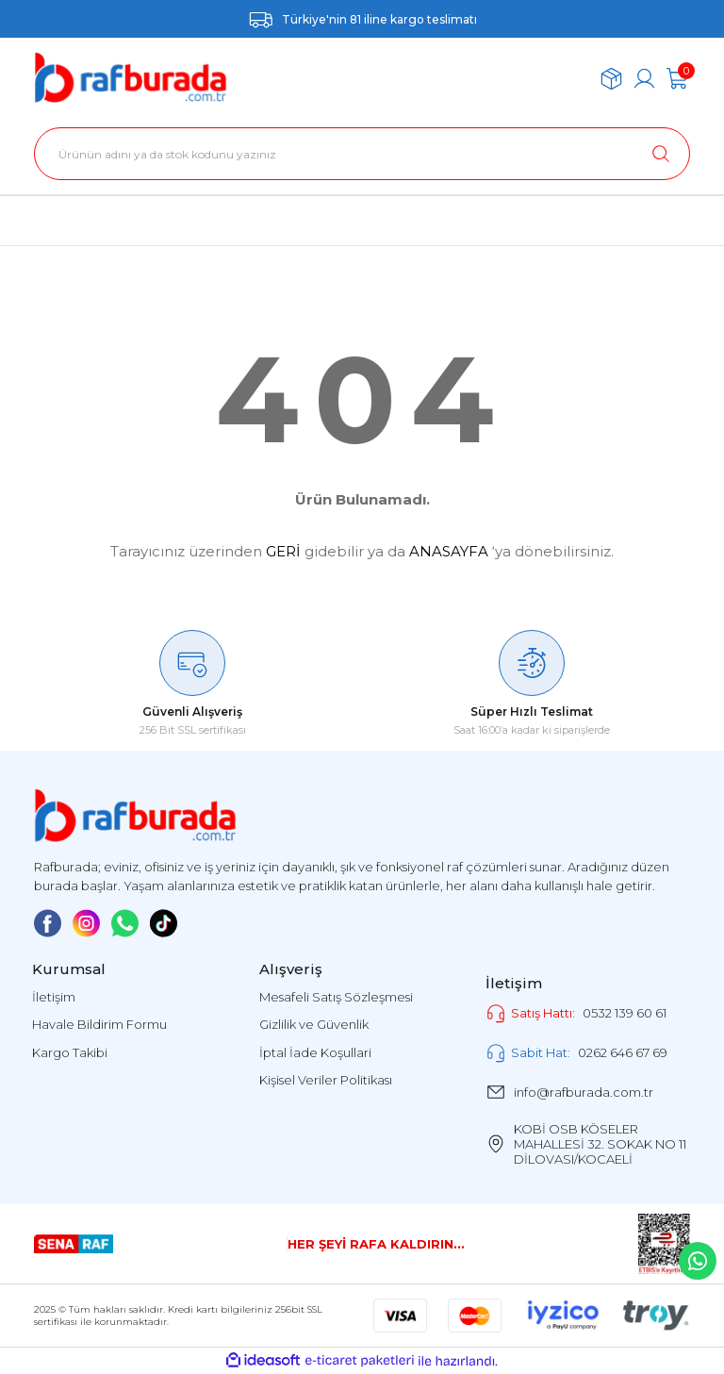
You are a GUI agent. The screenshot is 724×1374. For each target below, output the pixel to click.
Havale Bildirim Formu (99, 1024)
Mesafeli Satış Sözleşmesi (336, 996)
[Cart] (677, 78)
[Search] (362, 153)
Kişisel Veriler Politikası (325, 1079)
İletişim (53, 996)
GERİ (283, 551)
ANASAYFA (448, 551)
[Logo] (130, 78)
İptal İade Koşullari (315, 1052)
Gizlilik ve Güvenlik (314, 1024)
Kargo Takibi (69, 1052)
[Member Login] (644, 78)
